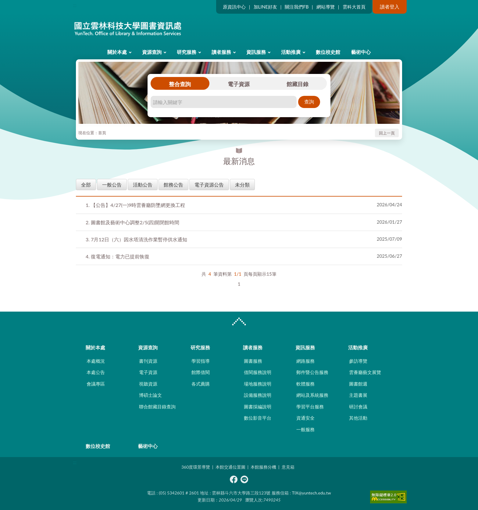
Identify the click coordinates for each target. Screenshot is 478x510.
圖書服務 (253, 361)
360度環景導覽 (195, 467)
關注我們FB (297, 6)
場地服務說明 (257, 383)
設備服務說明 (257, 395)
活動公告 (142, 184)
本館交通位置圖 (230, 467)
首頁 (102, 132)
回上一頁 (387, 133)
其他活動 (358, 418)
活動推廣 (291, 52)
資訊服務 (256, 52)
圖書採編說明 (257, 406)
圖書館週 (358, 383)
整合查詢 (180, 84)
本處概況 (96, 361)
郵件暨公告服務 (312, 372)
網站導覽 (325, 6)
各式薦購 (200, 383)
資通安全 (305, 418)
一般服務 (305, 429)
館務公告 (173, 184)
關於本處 (117, 52)
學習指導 (200, 361)
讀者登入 (389, 6)
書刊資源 (148, 361)
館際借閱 (200, 372)
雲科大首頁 (354, 6)
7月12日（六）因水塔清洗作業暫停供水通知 (136, 239)
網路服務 (305, 361)
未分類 (242, 184)
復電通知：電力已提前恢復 (117, 256)
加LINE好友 (265, 6)
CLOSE (239, 322)
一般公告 (112, 184)
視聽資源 (148, 383)
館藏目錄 (298, 84)
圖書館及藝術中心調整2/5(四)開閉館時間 (133, 222)
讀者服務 (221, 52)
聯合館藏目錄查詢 (157, 406)
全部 (86, 184)
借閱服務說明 (257, 372)
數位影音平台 (257, 418)
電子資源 (239, 84)
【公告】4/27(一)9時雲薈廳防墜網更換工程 (135, 205)
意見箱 (288, 467)
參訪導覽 (358, 361)
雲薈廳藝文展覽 (365, 372)
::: (75, 5)
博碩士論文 (150, 395)
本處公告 (96, 372)
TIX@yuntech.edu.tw (311, 492)
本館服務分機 (263, 467)
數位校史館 (328, 52)
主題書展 (358, 395)
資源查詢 (152, 52)
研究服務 (186, 52)
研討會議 (358, 406)
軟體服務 (305, 383)
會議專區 (96, 383)
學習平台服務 (310, 406)
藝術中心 (361, 52)
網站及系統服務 (312, 395)
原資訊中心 (234, 6)
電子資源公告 (209, 184)
